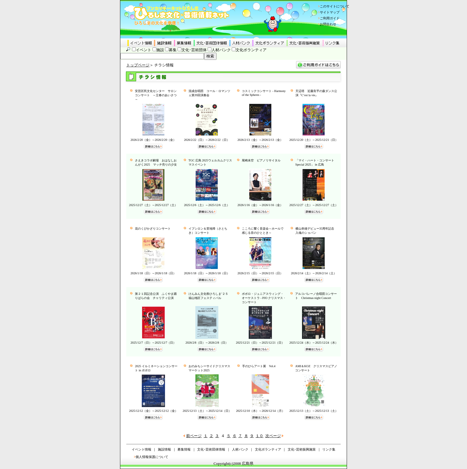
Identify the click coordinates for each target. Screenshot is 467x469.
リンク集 (328, 449)
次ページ (273, 436)
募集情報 (184, 449)
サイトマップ (330, 12)
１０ (259, 436)
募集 (173, 50)
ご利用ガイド (330, 18)
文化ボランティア (251, 50)
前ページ (194, 436)
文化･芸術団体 (194, 50)
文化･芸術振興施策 (302, 449)
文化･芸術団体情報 (211, 449)
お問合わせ (328, 24)
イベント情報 (141, 449)
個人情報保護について (152, 457)
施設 (160, 50)
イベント (143, 50)
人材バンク (221, 50)
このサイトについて (334, 6)
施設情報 (164, 449)
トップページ (138, 65)
